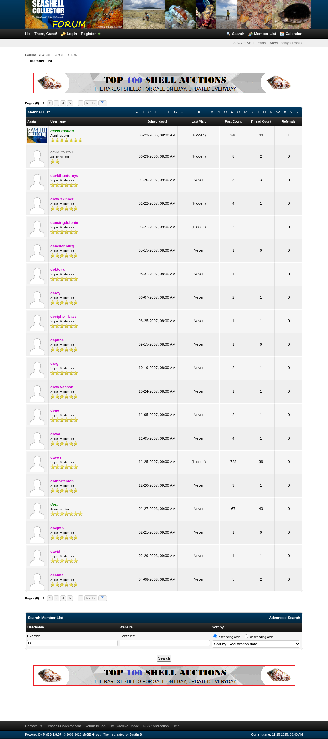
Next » (90, 103)
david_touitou (61, 152)
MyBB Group (91, 734)
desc (162, 121)
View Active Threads (249, 43)
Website (126, 627)
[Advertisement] (129, 702)
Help (176, 726)
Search (238, 34)
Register (88, 34)
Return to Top (95, 726)
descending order (262, 637)
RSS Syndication (156, 726)
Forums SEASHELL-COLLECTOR (51, 55)
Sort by (218, 627)
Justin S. (136, 734)
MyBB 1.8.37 (52, 734)
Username (35, 627)
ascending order (230, 637)
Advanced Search (284, 617)
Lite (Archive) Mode (124, 726)
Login (72, 34)
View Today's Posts (286, 43)
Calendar (294, 34)
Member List (265, 34)
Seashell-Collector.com (63, 726)
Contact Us (33, 726)
